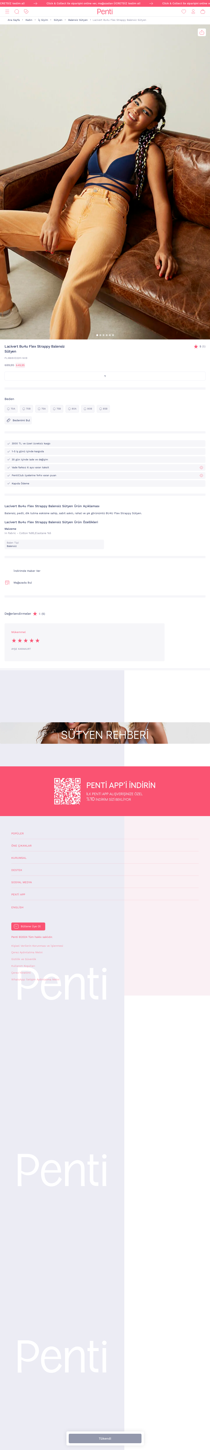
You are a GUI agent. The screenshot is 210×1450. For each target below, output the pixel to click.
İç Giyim (43, 20)
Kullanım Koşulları (23, 965)
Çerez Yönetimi (21, 972)
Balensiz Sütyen (78, 20)
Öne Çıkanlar (21, 845)
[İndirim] (26, 11)
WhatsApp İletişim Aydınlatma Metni (35, 979)
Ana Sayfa (14, 20)
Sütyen (58, 20)
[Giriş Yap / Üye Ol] (193, 11)
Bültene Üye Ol (31, 926)
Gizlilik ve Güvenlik (23, 959)
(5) (202, 346)
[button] (97, 335)
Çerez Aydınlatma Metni (26, 952)
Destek (16, 870)
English (17, 907)
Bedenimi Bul (18, 420)
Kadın (29, 20)
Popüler (17, 833)
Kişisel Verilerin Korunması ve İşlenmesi (37, 945)
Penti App (18, 894)
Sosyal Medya (21, 882)
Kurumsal (18, 857)
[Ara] (16, 11)
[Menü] (7, 11)
